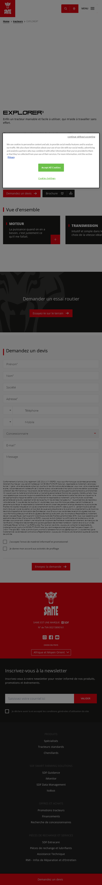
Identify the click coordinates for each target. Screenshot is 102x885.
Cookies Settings (47, 229)
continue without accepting (81, 187)
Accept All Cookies (51, 218)
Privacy (11, 208)
